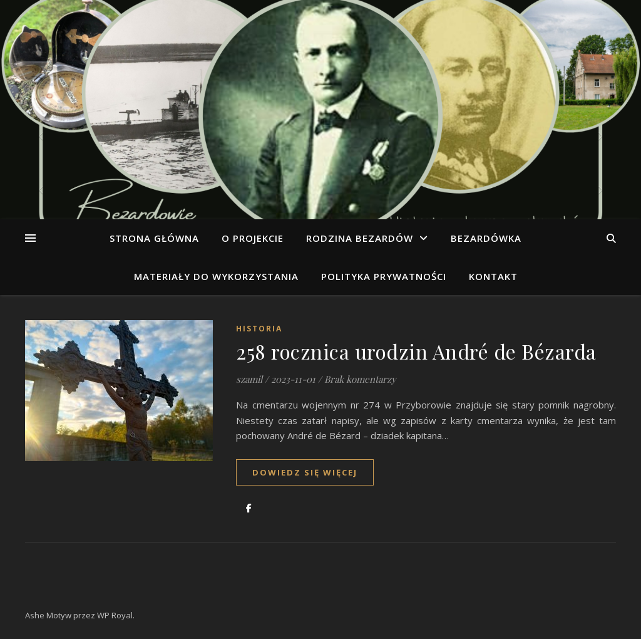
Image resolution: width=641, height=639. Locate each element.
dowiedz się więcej (304, 472)
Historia (259, 328)
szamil (249, 379)
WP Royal (115, 615)
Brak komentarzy (360, 379)
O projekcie (253, 238)
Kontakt (493, 276)
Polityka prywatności (383, 276)
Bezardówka (486, 238)
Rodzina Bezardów (359, 238)
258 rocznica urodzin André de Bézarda (416, 351)
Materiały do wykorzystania (216, 276)
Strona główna (154, 238)
